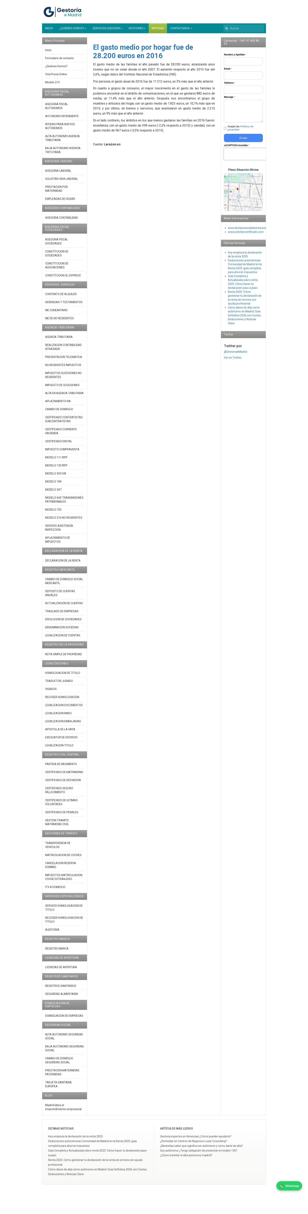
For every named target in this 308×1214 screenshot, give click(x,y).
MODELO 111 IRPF (56, 459)
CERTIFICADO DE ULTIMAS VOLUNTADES (61, 803)
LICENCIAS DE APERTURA (61, 969)
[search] (243, 30)
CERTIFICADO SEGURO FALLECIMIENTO (59, 792)
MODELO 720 (53, 511)
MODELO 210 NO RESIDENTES (63, 519)
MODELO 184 (53, 483)
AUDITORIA (52, 931)
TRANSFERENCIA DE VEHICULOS (58, 846)
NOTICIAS (158, 30)
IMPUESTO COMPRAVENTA (62, 451)
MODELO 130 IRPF (56, 467)
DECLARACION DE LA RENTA (63, 562)
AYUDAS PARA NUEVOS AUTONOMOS (60, 127)
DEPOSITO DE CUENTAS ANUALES (60, 594)
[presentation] (249, 156)
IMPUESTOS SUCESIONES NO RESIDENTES (63, 376)
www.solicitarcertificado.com (246, 233)
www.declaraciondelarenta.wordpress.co (253, 229)
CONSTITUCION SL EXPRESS (63, 277)
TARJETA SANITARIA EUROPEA (58, 1086)
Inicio (48, 51)
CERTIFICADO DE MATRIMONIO (64, 773)
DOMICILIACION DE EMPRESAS (64, 1017)
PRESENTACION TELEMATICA (63, 358)
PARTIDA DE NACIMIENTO (61, 765)
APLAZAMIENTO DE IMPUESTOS (57, 541)
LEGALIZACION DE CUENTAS (62, 637)
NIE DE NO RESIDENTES (59, 320)
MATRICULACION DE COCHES (63, 856)
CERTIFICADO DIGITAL (58, 443)
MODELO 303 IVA (55, 475)
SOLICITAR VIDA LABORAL (61, 180)
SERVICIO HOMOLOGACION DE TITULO (64, 909)
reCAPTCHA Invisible (236, 147)
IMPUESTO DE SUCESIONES (62, 386)
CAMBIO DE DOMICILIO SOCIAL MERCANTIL (64, 582)
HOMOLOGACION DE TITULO (62, 674)
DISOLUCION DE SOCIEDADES (63, 621)
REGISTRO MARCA (57, 950)
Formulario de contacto (59, 59)
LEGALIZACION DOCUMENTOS (64, 706)
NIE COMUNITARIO (56, 312)
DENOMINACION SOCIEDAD (62, 629)
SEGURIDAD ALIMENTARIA (61, 995)
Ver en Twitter (233, 359)
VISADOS (51, 690)
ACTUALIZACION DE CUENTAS (64, 605)
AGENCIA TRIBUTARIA (59, 338)
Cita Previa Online (56, 76)
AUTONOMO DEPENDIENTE (62, 117)
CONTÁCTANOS (181, 30)
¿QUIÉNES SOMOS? (72, 30)
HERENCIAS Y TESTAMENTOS (63, 304)
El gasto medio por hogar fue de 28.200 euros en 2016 (143, 53)
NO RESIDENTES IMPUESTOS (63, 366)
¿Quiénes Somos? (56, 68)
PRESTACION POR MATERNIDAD (56, 190)
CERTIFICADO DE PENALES (61, 814)
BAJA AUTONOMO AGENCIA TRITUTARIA (63, 151)
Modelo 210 (52, 84)
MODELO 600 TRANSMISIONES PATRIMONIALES (64, 501)
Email (228, 70)
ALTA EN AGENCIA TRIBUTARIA (64, 394)
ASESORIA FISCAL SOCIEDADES (56, 243)
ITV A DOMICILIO (55, 888)
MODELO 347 (53, 491)
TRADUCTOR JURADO (59, 682)
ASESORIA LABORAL (58, 172)
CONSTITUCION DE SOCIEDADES (56, 255)
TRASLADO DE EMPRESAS (62, 613)
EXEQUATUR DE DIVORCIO (61, 739)
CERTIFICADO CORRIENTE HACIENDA (61, 433)
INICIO (49, 30)
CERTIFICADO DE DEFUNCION (63, 782)
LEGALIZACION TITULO (59, 747)
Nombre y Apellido (235, 56)
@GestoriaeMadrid (235, 353)
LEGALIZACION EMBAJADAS (63, 723)
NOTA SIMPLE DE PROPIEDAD (63, 656)
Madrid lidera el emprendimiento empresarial (63, 1108)
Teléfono (229, 84)
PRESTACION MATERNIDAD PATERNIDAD (62, 1074)
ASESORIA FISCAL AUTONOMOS (56, 107)
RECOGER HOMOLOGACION (62, 698)
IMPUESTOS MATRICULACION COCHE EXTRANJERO (63, 878)
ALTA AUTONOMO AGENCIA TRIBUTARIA (62, 139)
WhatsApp (289, 1186)
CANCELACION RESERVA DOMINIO (60, 866)
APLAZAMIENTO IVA (58, 403)
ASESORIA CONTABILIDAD (61, 219)
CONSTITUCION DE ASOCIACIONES (56, 267)
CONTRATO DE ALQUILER (61, 295)
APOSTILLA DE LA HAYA (60, 731)
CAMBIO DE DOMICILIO (59, 411)
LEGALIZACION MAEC (58, 715)
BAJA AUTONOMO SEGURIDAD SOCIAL (64, 1050)
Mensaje (229, 98)
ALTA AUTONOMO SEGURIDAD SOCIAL (64, 1038)
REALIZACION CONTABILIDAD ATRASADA (63, 348)
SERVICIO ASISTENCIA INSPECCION (59, 529)
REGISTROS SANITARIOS (60, 987)
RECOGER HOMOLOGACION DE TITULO (64, 921)
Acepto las (240, 130)
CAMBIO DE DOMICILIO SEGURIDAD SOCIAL (59, 1062)
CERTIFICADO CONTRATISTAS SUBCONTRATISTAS (64, 421)
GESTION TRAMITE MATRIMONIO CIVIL (57, 824)
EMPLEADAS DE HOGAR (60, 200)
